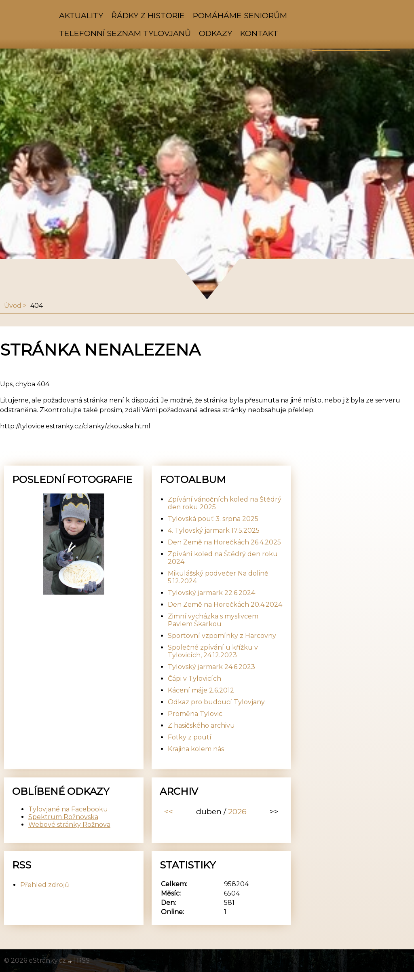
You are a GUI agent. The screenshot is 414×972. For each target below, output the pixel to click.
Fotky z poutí (189, 737)
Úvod (12, 305)
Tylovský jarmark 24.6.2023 (211, 667)
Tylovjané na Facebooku (68, 809)
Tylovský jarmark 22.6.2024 (211, 593)
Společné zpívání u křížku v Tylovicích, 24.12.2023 (213, 651)
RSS (83, 960)
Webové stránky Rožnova (69, 824)
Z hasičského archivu (201, 725)
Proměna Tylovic (195, 714)
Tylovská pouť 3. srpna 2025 (213, 519)
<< (168, 811)
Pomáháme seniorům (240, 15)
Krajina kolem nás (196, 749)
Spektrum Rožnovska (63, 817)
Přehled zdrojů (44, 885)
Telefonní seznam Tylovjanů (125, 33)
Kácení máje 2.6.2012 (201, 690)
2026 (237, 811)
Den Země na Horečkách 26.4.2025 (224, 542)
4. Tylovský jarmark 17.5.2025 (214, 530)
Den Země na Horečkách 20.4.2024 (225, 604)
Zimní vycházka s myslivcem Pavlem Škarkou (213, 620)
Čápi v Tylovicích (194, 678)
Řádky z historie (148, 15)
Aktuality (81, 15)
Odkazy (215, 33)
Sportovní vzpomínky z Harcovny (222, 636)
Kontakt (259, 33)
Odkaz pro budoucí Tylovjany (216, 702)
